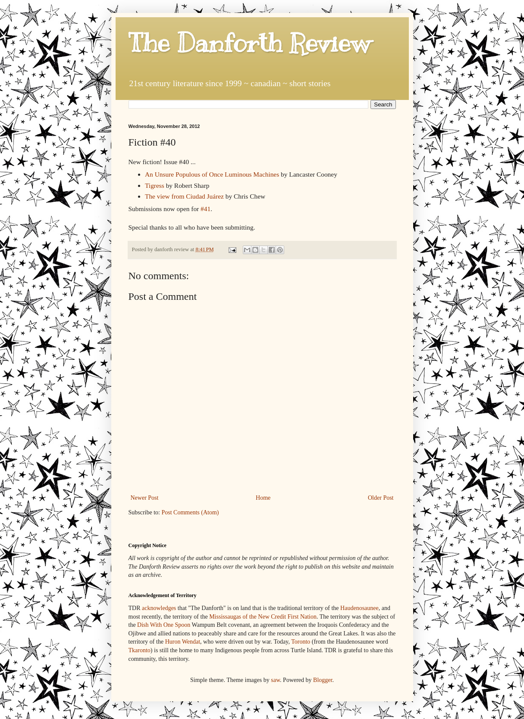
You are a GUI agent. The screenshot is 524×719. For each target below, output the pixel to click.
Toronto (300, 641)
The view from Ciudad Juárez (184, 196)
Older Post (381, 498)
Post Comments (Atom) (190, 512)
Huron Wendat (182, 641)
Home (263, 498)
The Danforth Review (249, 43)
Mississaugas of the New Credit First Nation (263, 616)
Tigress (154, 185)
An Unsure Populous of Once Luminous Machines (212, 174)
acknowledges (159, 608)
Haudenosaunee (359, 608)
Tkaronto (140, 650)
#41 (205, 208)
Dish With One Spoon (163, 625)
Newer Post (145, 498)
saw (275, 680)
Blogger (322, 680)
